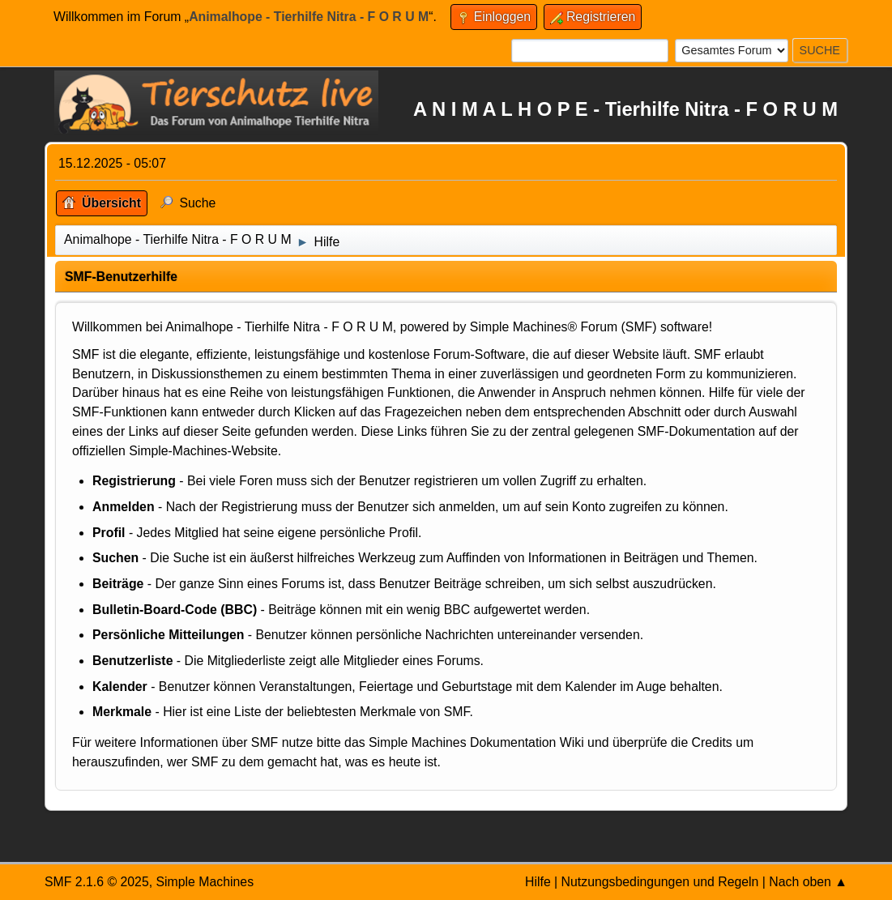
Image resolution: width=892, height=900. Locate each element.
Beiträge (117, 584)
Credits (712, 742)
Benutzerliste (132, 661)
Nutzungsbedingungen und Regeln (660, 882)
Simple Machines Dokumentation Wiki (476, 742)
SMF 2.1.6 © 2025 (97, 882)
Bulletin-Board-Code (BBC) (174, 609)
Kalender (119, 686)
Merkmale (122, 712)
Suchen (115, 558)
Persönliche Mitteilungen (168, 635)
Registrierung (134, 481)
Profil (108, 533)
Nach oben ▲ (808, 882)
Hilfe (538, 882)
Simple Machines (205, 882)
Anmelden (123, 507)
